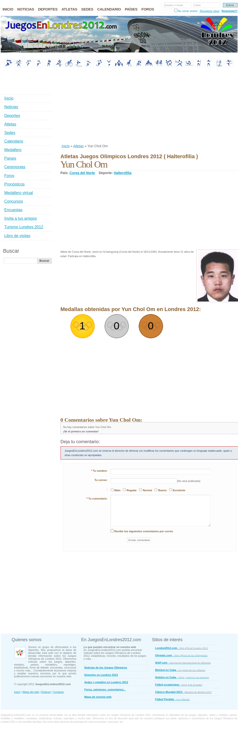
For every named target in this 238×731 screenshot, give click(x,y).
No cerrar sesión (188, 11)
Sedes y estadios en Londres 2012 (106, 682)
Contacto (58, 691)
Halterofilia (122, 173)
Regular (132, 490)
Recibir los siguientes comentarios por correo (143, 531)
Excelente (179, 490)
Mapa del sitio (30, 691)
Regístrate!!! (230, 11)
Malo (117, 490)
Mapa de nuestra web (98, 696)
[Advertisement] (124, 106)
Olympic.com (181, 655)
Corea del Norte (82, 173)
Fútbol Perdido (172, 699)
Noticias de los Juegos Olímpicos (105, 667)
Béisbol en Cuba (180, 669)
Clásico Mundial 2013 (183, 691)
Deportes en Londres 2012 (101, 674)
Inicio (66, 146)
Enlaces (46, 691)
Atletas (78, 146)
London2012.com (181, 648)
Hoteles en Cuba (182, 677)
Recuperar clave (209, 11)
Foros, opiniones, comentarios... (105, 689)
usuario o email (174, 5)
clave (198, 5)
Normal (147, 490)
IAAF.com (183, 662)
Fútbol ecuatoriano (179, 684)
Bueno (162, 490)
